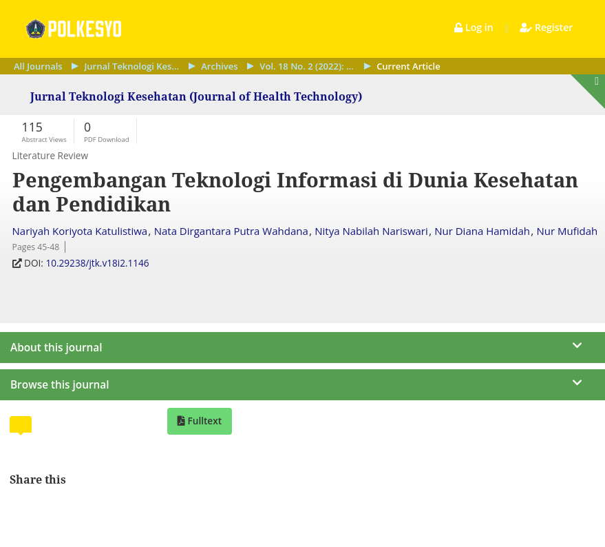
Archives (219, 66)
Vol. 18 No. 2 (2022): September (306, 66)
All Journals (38, 66)
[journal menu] (302, 343)
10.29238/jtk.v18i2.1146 (98, 262)
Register (546, 27)
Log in (475, 27)
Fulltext (203, 420)
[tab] (21, 424)
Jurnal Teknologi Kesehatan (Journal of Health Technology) (131, 66)
